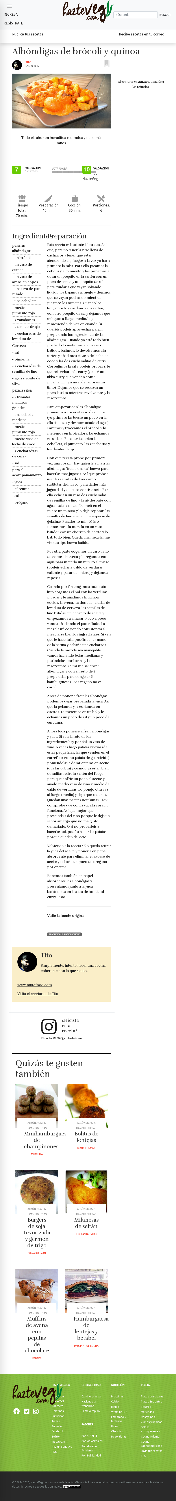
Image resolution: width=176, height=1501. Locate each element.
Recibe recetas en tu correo (141, 34)
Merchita (37, 1154)
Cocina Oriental (150, 1436)
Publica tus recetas (27, 34)
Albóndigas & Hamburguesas (64, 934)
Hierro (115, 1406)
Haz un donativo (62, 1446)
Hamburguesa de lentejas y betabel (91, 1328)
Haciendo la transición (89, 1403)
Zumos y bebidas (151, 1422)
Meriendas (147, 1412)
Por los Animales (92, 1441)
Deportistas (118, 1436)
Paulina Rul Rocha (86, 1345)
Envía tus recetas (152, 1451)
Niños (115, 1426)
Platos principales (152, 1396)
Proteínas (117, 1396)
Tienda (56, 1421)
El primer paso (91, 1385)
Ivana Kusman (86, 1148)
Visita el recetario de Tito (37, 994)
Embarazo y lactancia (118, 1419)
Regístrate (13, 23)
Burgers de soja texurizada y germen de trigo (37, 1232)
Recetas (146, 1385)
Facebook (58, 1431)
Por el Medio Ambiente (89, 1448)
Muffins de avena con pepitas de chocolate (37, 1334)
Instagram (58, 1441)
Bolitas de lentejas (86, 1136)
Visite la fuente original (65, 916)
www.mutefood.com (34, 985)
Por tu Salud (89, 1436)
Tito (28, 62)
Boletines (58, 1411)
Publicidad (58, 1416)
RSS (54, 1451)
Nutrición (117, 1385)
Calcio (115, 1401)
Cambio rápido (91, 1411)
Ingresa (11, 14)
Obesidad (117, 1431)
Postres (146, 1406)
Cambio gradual (91, 1396)
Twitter (56, 1436)
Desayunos (148, 1417)
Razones (87, 1424)
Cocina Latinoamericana (151, 1443)
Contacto (57, 1406)
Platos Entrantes (151, 1401)
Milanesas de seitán (86, 1223)
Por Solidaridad (91, 1455)
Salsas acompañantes (150, 1429)
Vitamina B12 (119, 1412)
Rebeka (36, 1358)
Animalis (57, 1426)
